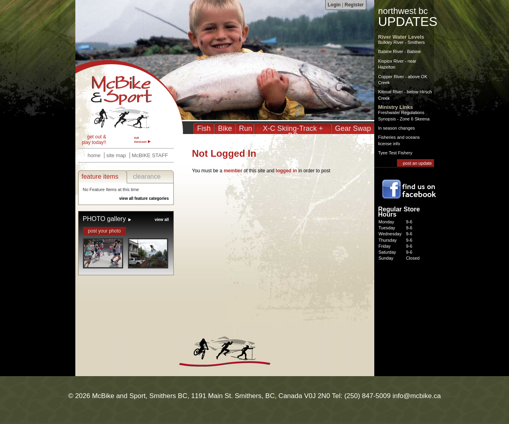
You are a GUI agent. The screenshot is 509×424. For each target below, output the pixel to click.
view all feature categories (144, 198)
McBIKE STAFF (150, 155)
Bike (225, 128)
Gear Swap (353, 128)
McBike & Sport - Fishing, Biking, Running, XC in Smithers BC (129, 97)
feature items (100, 176)
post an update (417, 163)
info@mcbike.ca (417, 396)
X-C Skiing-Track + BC (293, 132)
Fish (203, 128)
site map (116, 155)
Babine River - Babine (399, 51)
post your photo (104, 231)
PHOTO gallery (104, 218)
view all (162, 219)
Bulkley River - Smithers (401, 42)
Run (245, 128)
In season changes (396, 128)
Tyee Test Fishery (395, 152)
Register (354, 5)
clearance (147, 176)
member (233, 171)
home (94, 155)
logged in (286, 171)
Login (334, 5)
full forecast (140, 140)
